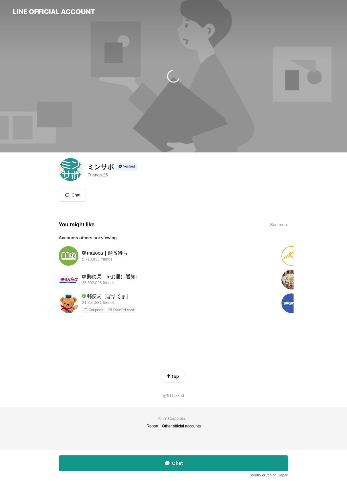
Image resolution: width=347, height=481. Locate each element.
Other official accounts (181, 426)
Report (152, 426)
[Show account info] (126, 167)
